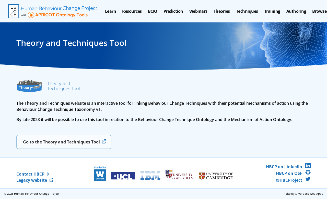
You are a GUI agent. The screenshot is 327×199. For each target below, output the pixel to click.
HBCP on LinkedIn (288, 166)
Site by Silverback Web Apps (304, 193)
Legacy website (31, 180)
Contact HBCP (30, 174)
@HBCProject (293, 180)
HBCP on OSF (293, 173)
